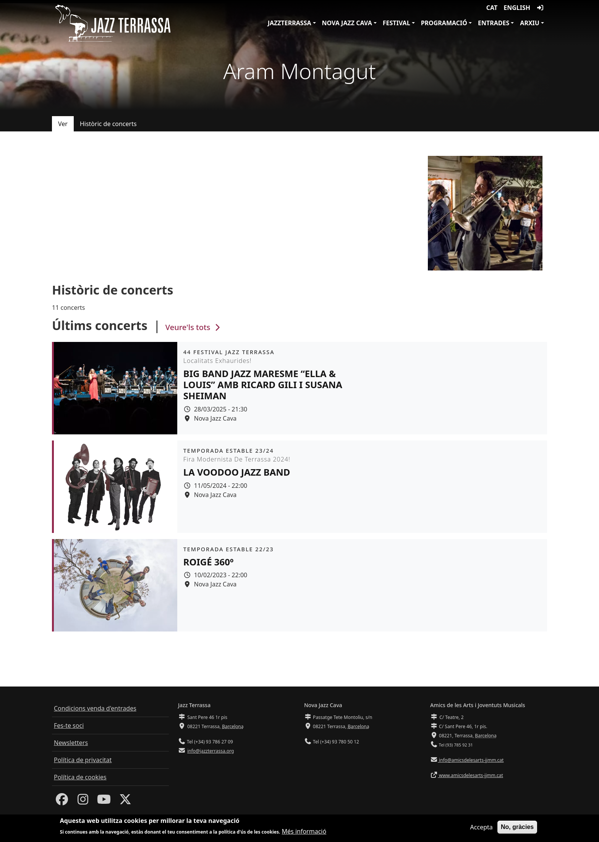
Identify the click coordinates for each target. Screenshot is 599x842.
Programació (444, 23)
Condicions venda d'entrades (95, 708)
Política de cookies (80, 777)
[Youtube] (104, 801)
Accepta (481, 827)
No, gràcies (517, 827)
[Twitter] (125, 801)
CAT (491, 7)
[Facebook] (62, 801)
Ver (63, 124)
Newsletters (71, 742)
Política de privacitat (83, 760)
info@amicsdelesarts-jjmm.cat (470, 760)
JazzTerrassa (289, 23)
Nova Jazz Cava (347, 23)
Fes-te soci (69, 725)
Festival (396, 23)
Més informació (304, 832)
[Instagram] (83, 801)
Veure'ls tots (193, 327)
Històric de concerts (108, 124)
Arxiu (529, 23)
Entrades (493, 23)
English (516, 7)
